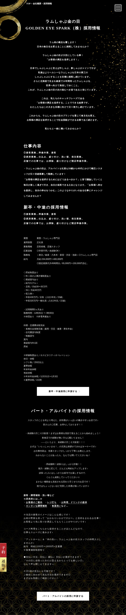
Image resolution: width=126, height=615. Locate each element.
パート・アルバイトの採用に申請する (63, 596)
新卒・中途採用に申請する (63, 391)
